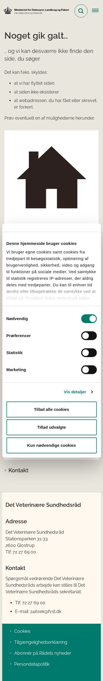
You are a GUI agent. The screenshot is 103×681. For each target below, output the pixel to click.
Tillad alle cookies (51, 409)
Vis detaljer (75, 391)
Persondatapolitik (31, 664)
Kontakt (18, 470)
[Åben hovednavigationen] (97, 11)
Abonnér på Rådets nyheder (42, 653)
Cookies (22, 631)
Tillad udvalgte (51, 427)
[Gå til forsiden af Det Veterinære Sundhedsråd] (34, 11)
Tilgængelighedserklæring (40, 642)
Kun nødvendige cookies (51, 445)
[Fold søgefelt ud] (81, 11)
